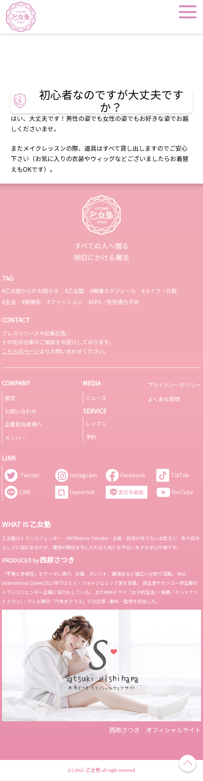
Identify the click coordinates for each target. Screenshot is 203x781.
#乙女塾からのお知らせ (30, 291)
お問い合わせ (21, 411)
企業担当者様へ (23, 424)
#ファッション (64, 302)
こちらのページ (20, 351)
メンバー (15, 437)
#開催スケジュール (113, 291)
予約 (90, 437)
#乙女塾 (74, 291)
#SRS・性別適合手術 (113, 302)
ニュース (95, 398)
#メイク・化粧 (159, 291)
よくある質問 (163, 399)
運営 (10, 398)
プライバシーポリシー (174, 385)
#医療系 (31, 302)
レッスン (96, 423)
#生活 (9, 302)
